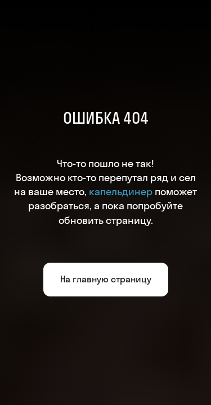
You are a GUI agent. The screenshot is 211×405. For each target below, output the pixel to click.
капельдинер (120, 191)
